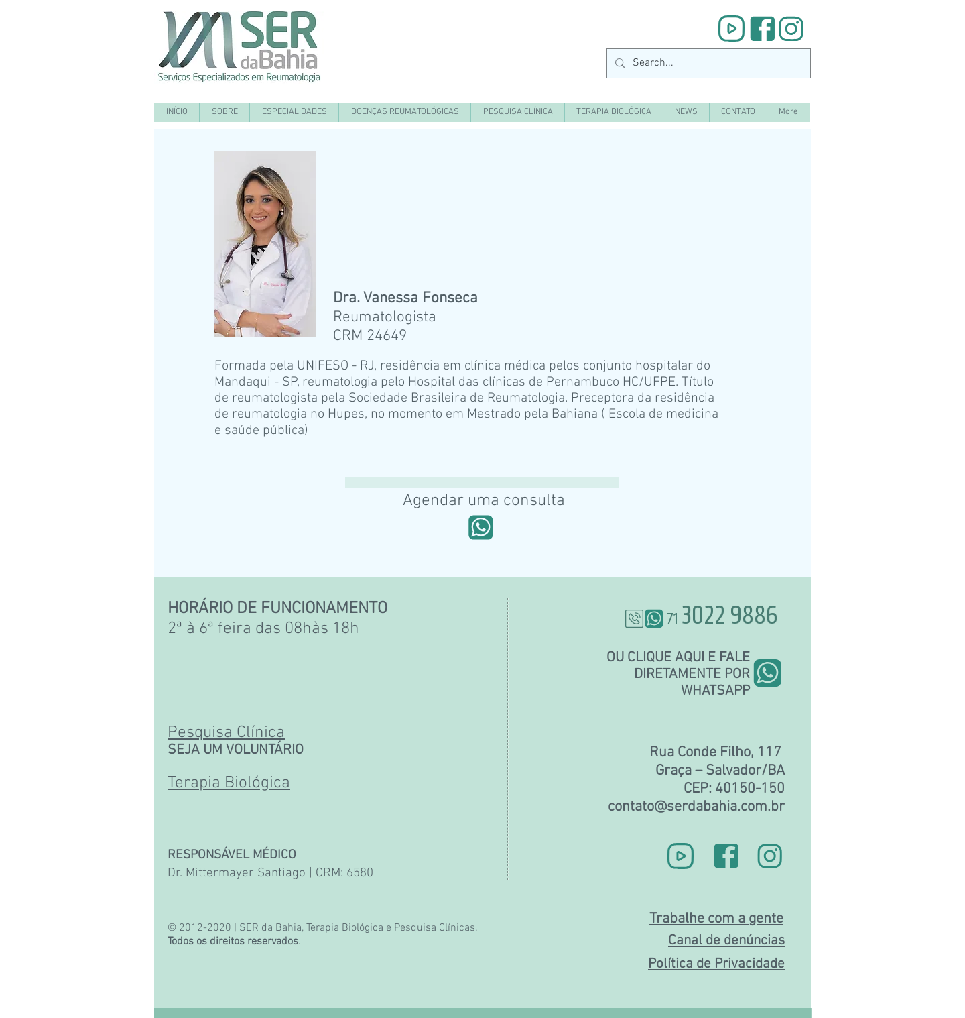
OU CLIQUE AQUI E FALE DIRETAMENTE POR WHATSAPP (678, 674)
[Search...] (707, 63)
